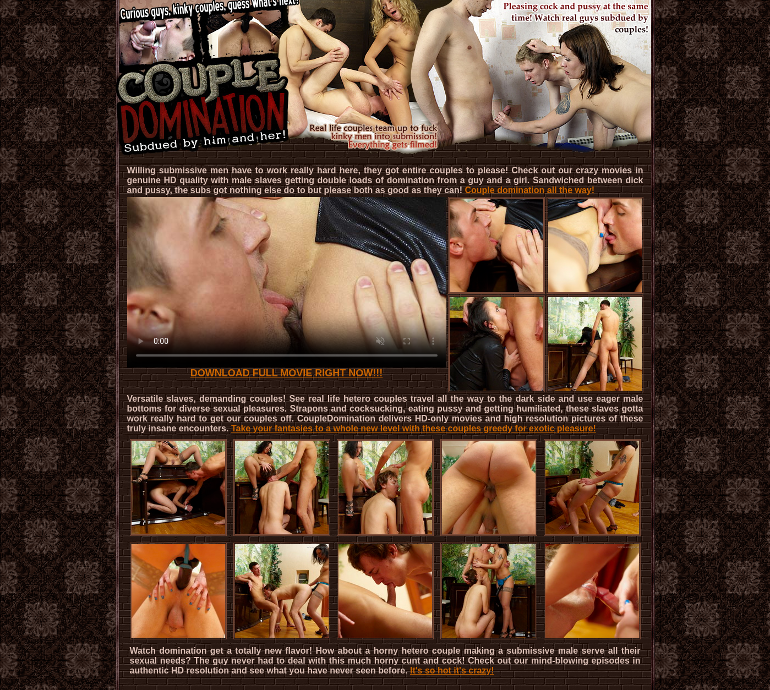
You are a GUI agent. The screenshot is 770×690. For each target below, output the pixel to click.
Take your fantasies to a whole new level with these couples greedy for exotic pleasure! (413, 428)
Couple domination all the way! (529, 190)
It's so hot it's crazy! (452, 670)
